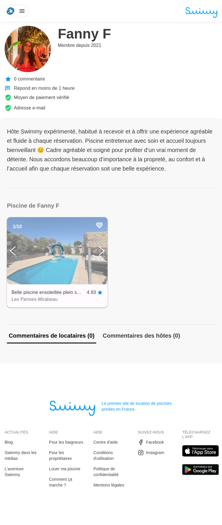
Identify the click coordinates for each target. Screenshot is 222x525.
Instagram (151, 453)
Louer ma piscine (64, 469)
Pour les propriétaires (60, 455)
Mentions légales (108, 485)
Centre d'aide (105, 442)
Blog (9, 442)
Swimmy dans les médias (20, 455)
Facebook (151, 442)
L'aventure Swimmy (14, 472)
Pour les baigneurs (66, 442)
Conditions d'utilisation (103, 455)
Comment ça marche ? (60, 482)
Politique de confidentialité (106, 472)
